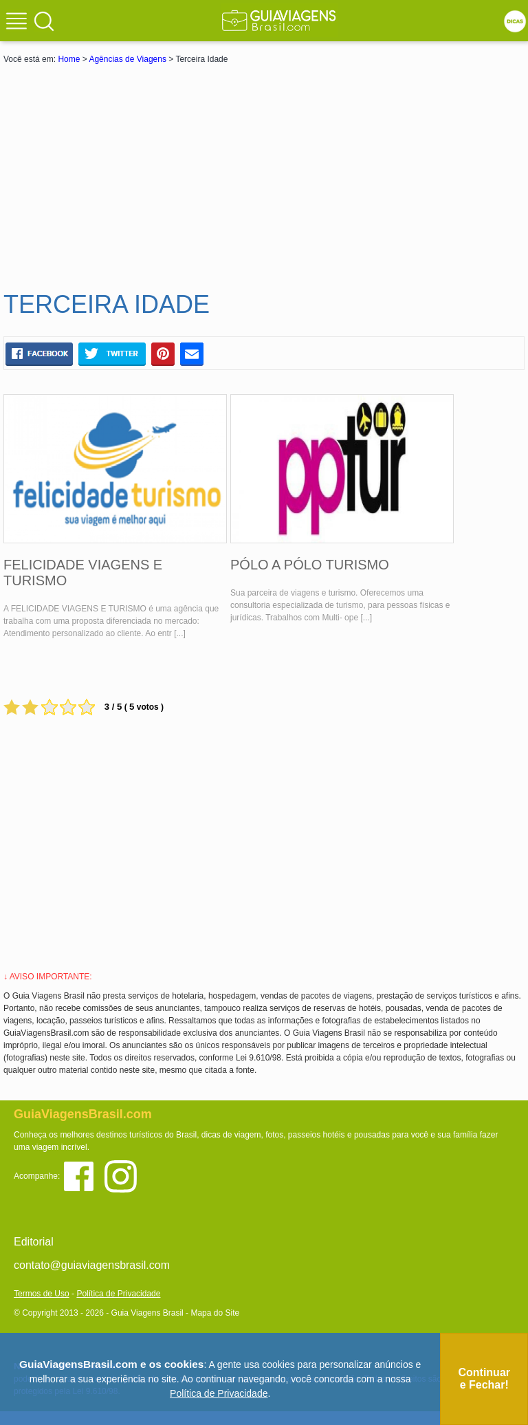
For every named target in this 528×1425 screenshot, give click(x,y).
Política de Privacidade (118, 1293)
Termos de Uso (41, 1293)
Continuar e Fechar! (484, 1379)
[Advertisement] (264, 176)
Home (69, 59)
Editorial (34, 1242)
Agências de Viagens (127, 59)
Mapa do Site (214, 1313)
